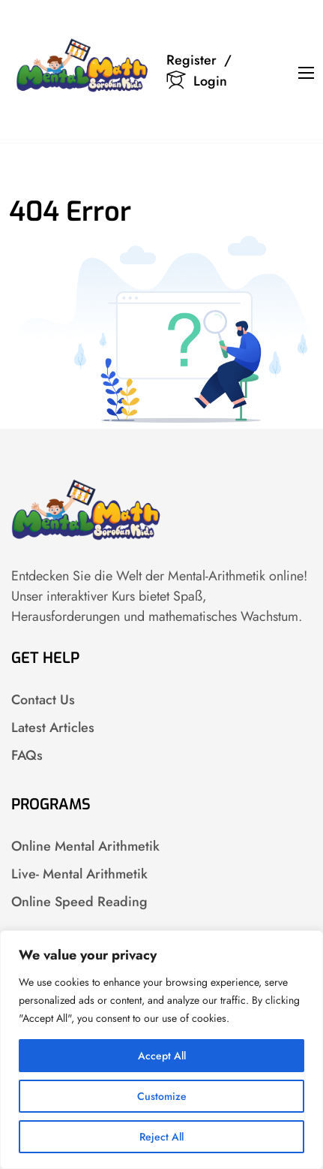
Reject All (161, 1136)
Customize (162, 1096)
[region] (161, 1049)
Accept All (162, 1055)
